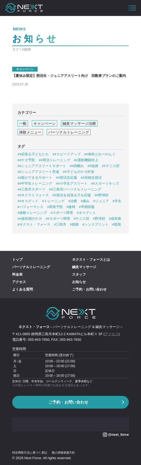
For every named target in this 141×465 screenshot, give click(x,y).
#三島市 (60, 224)
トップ (17, 259)
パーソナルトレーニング (68, 132)
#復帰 (71, 207)
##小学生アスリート (71, 183)
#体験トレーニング (32, 213)
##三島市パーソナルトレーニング (75, 189)
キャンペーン (44, 123)
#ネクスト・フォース (33, 224)
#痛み (85, 201)
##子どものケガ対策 (78, 172)
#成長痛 (115, 219)
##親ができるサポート (34, 178)
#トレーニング (53, 201)
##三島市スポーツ (31, 189)
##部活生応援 (66, 178)
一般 (23, 123)
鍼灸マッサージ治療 (79, 123)
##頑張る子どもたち (33, 154)
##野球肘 (101, 195)
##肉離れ (77, 166)
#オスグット (86, 213)
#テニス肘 (81, 219)
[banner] (24, 8)
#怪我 (116, 224)
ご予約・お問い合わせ (89, 289)
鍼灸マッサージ (84, 267)
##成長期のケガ (29, 219)
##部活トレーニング (54, 160)
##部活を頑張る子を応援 (71, 195)
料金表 (17, 274)
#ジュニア (101, 201)
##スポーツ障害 (58, 219)
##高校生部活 (91, 178)
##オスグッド (27, 201)
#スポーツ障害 (62, 213)
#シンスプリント (95, 224)
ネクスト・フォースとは (91, 259)
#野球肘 (99, 219)
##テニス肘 (110, 166)
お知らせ (79, 282)
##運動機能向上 (86, 160)
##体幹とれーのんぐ (99, 154)
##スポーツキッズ (105, 183)
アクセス (19, 282)
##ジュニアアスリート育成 (38, 172)
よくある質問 (22, 289)
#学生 (117, 201)
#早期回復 (87, 207)
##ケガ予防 (26, 160)
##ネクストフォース (33, 195)
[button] (132, 8)
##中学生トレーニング (34, 183)
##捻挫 (92, 166)
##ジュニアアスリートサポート (41, 166)
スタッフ (79, 274)
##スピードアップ (66, 154)
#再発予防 (55, 207)
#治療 (72, 201)
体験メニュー (30, 132)
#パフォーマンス (30, 207)
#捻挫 (74, 224)
